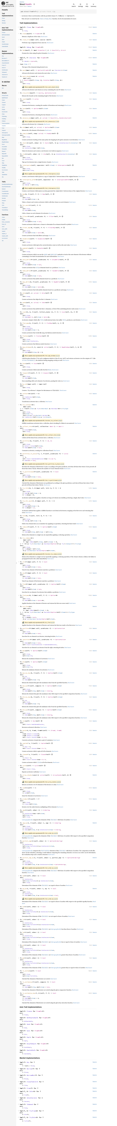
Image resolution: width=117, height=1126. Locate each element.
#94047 (60, 420)
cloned (24, 754)
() (58, 50)
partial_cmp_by (28, 857)
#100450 (58, 782)
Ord (31, 656)
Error (63, 50)
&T (29, 460)
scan (24, 312)
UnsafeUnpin (31, 1044)
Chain (47, 143)
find (24, 584)
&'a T (43, 748)
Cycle (36, 765)
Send (28, 1024)
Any (28, 1062)
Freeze (29, 1011)
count (24, 99)
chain (24, 143)
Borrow (29, 1069)
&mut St (30, 317)
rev (23, 721)
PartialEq (33, 881)
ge (23, 958)
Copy (26, 746)
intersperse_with (28, 179)
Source (29, 6)
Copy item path (34, 4)
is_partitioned (28, 472)
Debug (29, 47)
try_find (25, 606)
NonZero (62, 118)
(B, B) (49, 441)
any (23, 573)
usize (40, 76)
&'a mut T (52, 459)
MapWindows (66, 347)
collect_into (27, 426)
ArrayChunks (57, 775)
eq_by (24, 888)
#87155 (57, 356)
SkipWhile (55, 259)
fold (24, 516)
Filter (51, 216)
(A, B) (44, 737)
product (25, 799)
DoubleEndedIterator (38, 459)
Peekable (40, 248)
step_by (25, 133)
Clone (29, 27)
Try (38, 408)
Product (27, 804)
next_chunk (26, 76)
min (23, 662)
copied (24, 743)
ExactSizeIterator (37, 644)
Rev (34, 721)
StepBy (49, 133)
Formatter (41, 50)
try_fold (25, 488)
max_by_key (26, 673)
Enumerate (41, 239)
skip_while (26, 259)
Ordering (49, 691)
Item (25, 64)
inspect (25, 373)
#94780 (58, 435)
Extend (26, 430)
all (23, 562)
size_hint (26, 93)
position (25, 628)
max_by (24, 686)
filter (24, 216)
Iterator (32, 58)
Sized (28, 83)
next (24, 70)
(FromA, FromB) (56, 730)
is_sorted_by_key (28, 993)
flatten (25, 336)
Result (54, 50)
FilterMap (51, 227)
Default (27, 446)
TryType (65, 408)
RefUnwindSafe (32, 1018)
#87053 (59, 554)
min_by (24, 710)
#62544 (59, 480)
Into (31, 1091)
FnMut (25, 61)
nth (23, 127)
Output (48, 417)
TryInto (32, 1117)
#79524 (57, 174)
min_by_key (26, 697)
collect (25, 393)
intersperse (26, 165)
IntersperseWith (63, 179)
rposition (26, 639)
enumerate (26, 239)
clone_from (26, 40)
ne (23, 906)
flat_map (25, 323)
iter (23, 2)
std (7, 2)
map (23, 194)
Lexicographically (27, 820)
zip (23, 154)
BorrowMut (31, 1075)
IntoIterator (64, 143)
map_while (26, 282)
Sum (25, 793)
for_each (25, 205)
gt (23, 945)
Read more (44, 36)
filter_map (26, 227)
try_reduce (26, 538)
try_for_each (27, 501)
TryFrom (32, 1111)
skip (24, 293)
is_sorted (26, 971)
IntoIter (46, 80)
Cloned (43, 754)
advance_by (26, 118)
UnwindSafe (31, 1050)
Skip (43, 293)
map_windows (26, 347)
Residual (45, 408)
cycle (24, 765)
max (23, 650)
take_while (26, 271)
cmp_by (24, 823)
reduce (24, 527)
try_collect (26, 405)
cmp (23, 810)
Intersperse (62, 165)
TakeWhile (55, 271)
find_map (25, 595)
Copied (43, 743)
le (23, 932)
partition (26, 441)
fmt (23, 50)
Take (43, 302)
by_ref (24, 384)
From (28, 1088)
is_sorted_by (27, 982)
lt (23, 919)
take (24, 302)
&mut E (52, 426)
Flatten (39, 336)
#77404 (57, 121)
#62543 (62, 464)
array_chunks (27, 775)
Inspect (46, 373)
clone (24, 33)
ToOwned (30, 1104)
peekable (25, 248)
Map (44, 194)
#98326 (57, 87)
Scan (63, 312)
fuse (24, 363)
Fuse (35, 363)
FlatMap (49, 323)
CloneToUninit (32, 1082)
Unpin (29, 1037)
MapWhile (57, 282)
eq (23, 876)
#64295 (55, 833)
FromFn (38, 27)
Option (33, 61)
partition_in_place (29, 453)
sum (23, 788)
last (24, 108)
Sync (28, 1031)
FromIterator (28, 397)
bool (40, 221)
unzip (24, 730)
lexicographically (56, 929)
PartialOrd (33, 846)
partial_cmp (26, 841)
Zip (44, 154)
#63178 (52, 622)
